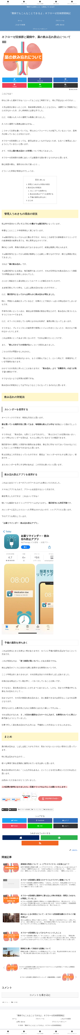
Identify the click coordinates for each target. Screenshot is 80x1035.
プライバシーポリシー (59, 1023)
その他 (5, 810)
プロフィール (40, 1020)
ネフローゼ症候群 (24, 810)
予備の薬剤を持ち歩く (38, 198)
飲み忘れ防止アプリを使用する (41, 194)
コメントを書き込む (40, 996)
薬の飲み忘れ (48, 810)
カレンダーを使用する (38, 191)
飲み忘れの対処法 (34, 188)
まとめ (30, 201)
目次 (37, 180)
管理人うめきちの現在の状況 (39, 184)
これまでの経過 (65, 1020)
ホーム (14, 1020)
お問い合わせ (20, 1023)
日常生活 (12, 810)
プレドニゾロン (37, 810)
